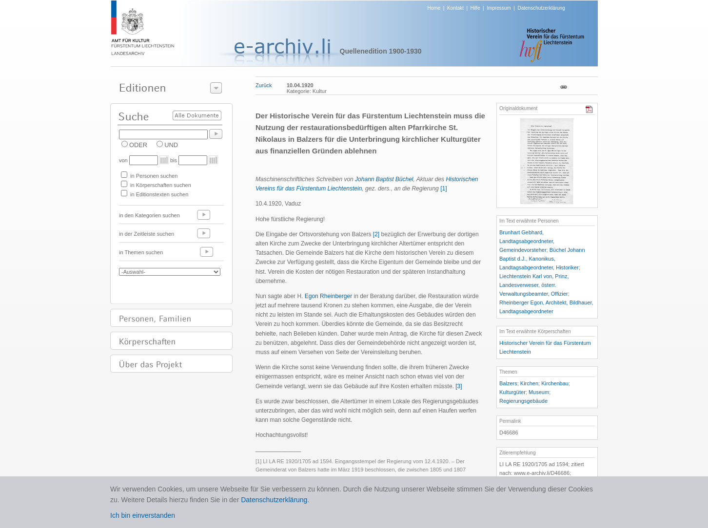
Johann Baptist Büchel (384, 179)
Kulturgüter (512, 392)
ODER (138, 145)
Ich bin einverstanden (142, 515)
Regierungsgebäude (523, 401)
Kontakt (455, 8)
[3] (458, 386)
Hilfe (475, 8)
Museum (539, 392)
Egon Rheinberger (328, 296)
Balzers (508, 383)
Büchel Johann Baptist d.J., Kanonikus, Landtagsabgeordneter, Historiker (542, 258)
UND (171, 145)
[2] (376, 234)
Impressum (499, 8)
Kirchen (529, 383)
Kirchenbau (555, 383)
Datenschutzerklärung (541, 8)
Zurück (264, 85)
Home (434, 8)
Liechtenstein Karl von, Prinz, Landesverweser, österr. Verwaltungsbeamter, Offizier (534, 285)
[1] (443, 188)
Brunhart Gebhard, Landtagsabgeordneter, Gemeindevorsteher (526, 241)
